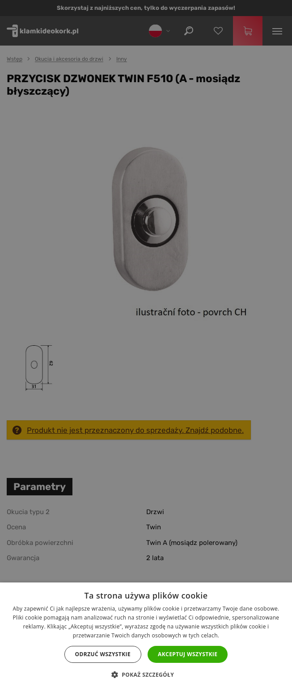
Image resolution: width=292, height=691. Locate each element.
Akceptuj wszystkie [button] (187, 654)
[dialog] (146, 345)
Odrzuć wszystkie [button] (103, 654)
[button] (146, 675)
